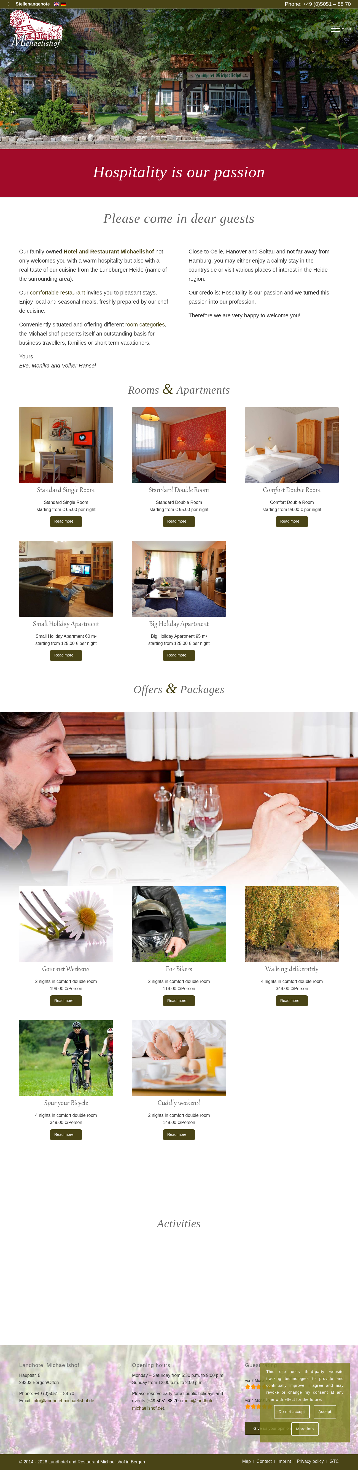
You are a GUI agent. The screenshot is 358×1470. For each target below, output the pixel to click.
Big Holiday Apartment (179, 624)
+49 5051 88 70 (163, 1400)
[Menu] (339, 29)
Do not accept (292, 1411)
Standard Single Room (66, 490)
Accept (324, 1411)
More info (305, 1429)
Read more (66, 521)
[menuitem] (31, 4)
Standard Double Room (179, 490)
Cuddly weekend (179, 1103)
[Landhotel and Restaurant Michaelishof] (37, 29)
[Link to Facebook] (9, 4)
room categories (145, 324)
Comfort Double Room (292, 490)
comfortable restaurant (57, 293)
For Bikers (179, 969)
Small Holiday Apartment (66, 624)
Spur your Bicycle (66, 1103)
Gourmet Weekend (66, 969)
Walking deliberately (291, 969)
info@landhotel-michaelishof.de (63, 1400)
